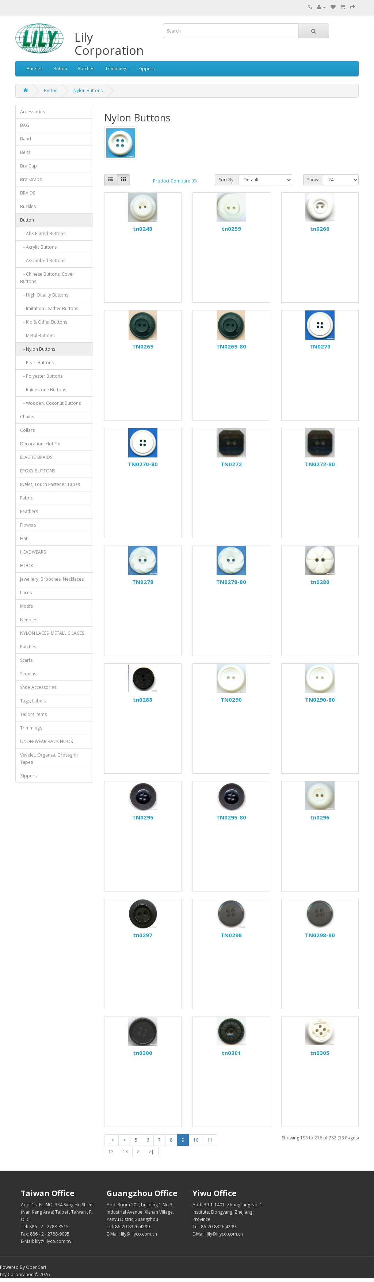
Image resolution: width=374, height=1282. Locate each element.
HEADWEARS (33, 552)
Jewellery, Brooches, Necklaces (52, 579)
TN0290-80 (320, 699)
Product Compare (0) (174, 181)
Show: (313, 180)
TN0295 (142, 817)
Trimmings (116, 68)
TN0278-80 (231, 581)
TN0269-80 (231, 346)
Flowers (28, 525)
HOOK (26, 565)
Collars (27, 430)
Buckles (34, 68)
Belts (25, 152)
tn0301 (231, 1052)
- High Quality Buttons (44, 295)
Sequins (28, 674)
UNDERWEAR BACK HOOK (46, 741)
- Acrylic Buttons (38, 247)
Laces (26, 592)
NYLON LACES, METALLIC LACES (52, 633)
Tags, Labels (33, 701)
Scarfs (26, 660)
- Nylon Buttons (37, 349)
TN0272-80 (320, 464)
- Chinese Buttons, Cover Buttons (47, 277)
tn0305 (319, 1052)
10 (195, 1140)
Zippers (146, 68)
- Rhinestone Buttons (43, 390)
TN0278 (142, 581)
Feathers (29, 511)
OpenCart (36, 1267)
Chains (27, 417)
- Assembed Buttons (42, 260)
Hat (23, 538)
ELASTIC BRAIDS (36, 457)
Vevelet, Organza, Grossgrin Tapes (49, 758)
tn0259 (231, 228)
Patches (86, 68)
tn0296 (319, 817)
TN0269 (142, 346)
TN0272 (231, 464)
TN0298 (231, 935)
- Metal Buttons (37, 335)
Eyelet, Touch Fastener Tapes (50, 484)
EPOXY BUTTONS (37, 471)
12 (111, 1152)
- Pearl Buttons (37, 362)
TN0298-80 (320, 935)
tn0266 (319, 228)
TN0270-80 (143, 464)
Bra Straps (31, 179)
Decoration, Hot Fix (40, 444)
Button (60, 68)
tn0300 (142, 1052)
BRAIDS (27, 193)
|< (111, 1140)
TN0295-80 (231, 817)
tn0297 (142, 935)
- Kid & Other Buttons (43, 322)
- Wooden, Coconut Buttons (50, 403)
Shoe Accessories (38, 687)
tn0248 (142, 228)
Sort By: (226, 180)
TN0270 (320, 346)
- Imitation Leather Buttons (49, 308)
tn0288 (142, 699)
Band (25, 139)
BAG (24, 125)
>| (151, 1152)
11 (210, 1140)
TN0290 (231, 699)
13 (125, 1152)
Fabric (26, 498)
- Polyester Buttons (41, 376)
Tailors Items (33, 714)
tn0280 (319, 581)
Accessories (32, 112)
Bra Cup (28, 166)
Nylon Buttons (88, 90)
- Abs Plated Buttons (42, 233)
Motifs (26, 606)
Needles (28, 620)
